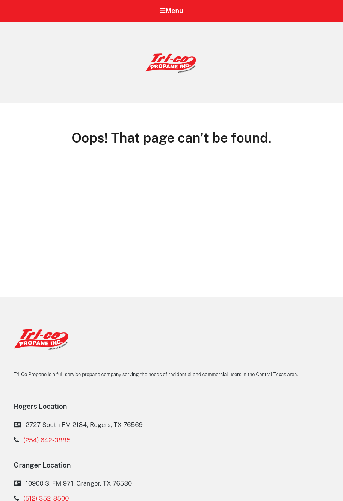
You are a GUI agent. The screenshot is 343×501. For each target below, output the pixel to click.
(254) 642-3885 (47, 440)
